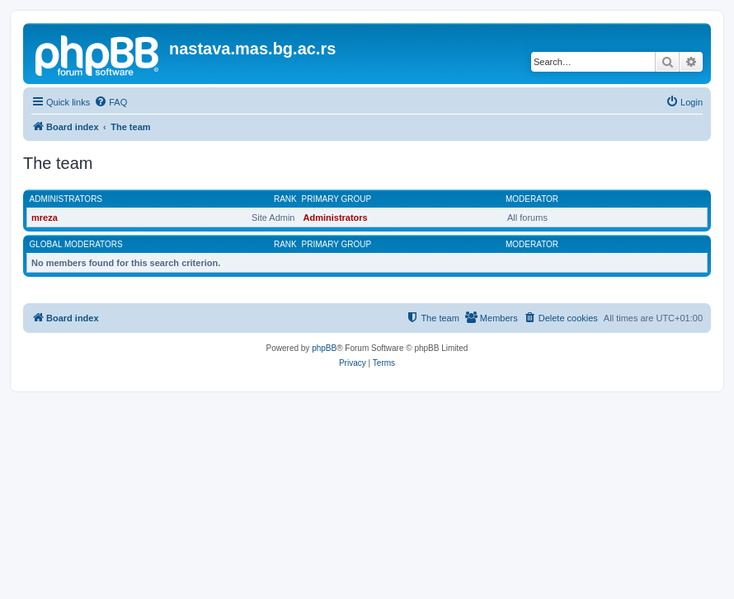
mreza (44, 217)
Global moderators (76, 244)
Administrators (66, 199)
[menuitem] (110, 102)
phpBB (324, 348)
